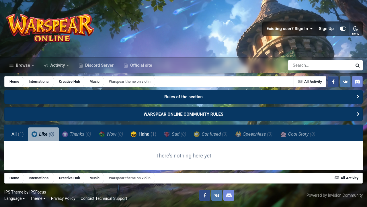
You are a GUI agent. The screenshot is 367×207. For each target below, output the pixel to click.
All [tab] (17, 134)
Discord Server (99, 65)
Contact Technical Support (104, 198)
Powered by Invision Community (335, 195)
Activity (57, 65)
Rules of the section (183, 96)
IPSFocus (37, 192)
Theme (38, 198)
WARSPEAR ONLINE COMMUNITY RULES (183, 114)
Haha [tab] (143, 134)
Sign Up (326, 28)
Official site (140, 65)
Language (14, 198)
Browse (23, 65)
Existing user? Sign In (289, 29)
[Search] (304, 65)
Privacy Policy (63, 198)
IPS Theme (13, 192)
